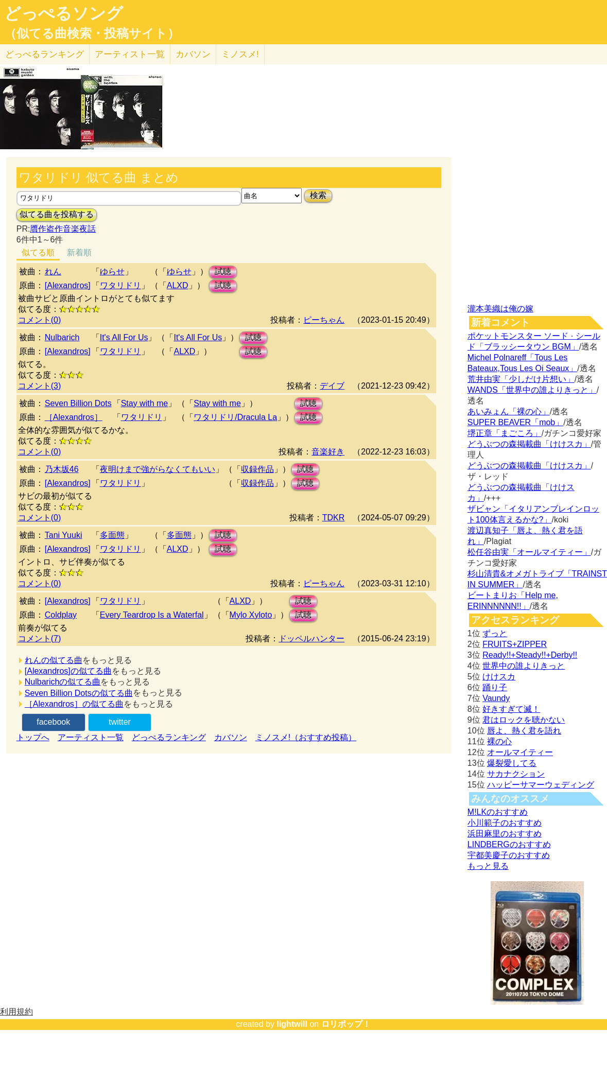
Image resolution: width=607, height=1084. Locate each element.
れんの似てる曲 (53, 660)
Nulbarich (62, 337)
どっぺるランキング (169, 737)
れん (53, 271)
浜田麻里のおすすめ (504, 833)
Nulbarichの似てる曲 (63, 681)
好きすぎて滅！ (511, 709)
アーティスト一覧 (91, 737)
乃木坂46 (62, 469)
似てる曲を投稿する (57, 214)
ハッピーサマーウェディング (540, 784)
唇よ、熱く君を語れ (524, 730)
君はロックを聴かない (523, 719)
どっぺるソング (63, 13)
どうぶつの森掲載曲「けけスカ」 (529, 444)
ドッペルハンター (311, 638)
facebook (53, 722)
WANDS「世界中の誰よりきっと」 (532, 390)
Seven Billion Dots (78, 403)
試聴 (223, 271)
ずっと (494, 633)
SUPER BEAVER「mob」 (515, 422)
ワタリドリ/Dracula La (235, 417)
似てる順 (38, 252)
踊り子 (494, 687)
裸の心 (499, 741)
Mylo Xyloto (251, 614)
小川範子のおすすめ (504, 822)
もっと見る (488, 866)
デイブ (332, 385)
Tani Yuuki (63, 535)
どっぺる (44, 54)
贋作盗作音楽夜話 (63, 228)
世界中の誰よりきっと (523, 665)
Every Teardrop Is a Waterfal (152, 614)
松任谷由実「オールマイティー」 (529, 552)
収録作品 (257, 469)
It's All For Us (124, 337)
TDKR (333, 517)
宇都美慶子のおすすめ (508, 855)
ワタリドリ (120, 285)
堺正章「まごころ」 (504, 433)
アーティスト (130, 54)
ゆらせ (112, 271)
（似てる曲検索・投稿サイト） (92, 33)
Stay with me (144, 403)
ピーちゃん (323, 320)
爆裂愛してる (511, 763)
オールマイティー (520, 752)
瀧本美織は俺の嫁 (500, 308)
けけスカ (498, 676)
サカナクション (516, 774)
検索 (318, 195)
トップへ (32, 737)
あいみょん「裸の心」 (508, 411)
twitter (120, 722)
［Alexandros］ (73, 417)
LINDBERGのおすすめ (509, 844)
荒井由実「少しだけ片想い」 (521, 379)
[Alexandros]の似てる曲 (68, 671)
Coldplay (61, 614)
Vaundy (496, 698)
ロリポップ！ (346, 1024)
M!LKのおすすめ (497, 812)
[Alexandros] (68, 285)
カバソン (193, 54)
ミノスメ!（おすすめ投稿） (305, 737)
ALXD (177, 285)
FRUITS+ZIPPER (514, 644)
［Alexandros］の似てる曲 (74, 704)
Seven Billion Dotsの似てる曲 (79, 693)
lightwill (291, 1024)
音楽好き (327, 451)
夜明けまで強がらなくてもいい (157, 469)
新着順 (79, 252)
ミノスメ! (240, 54)
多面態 (112, 535)
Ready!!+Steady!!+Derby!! (529, 655)
